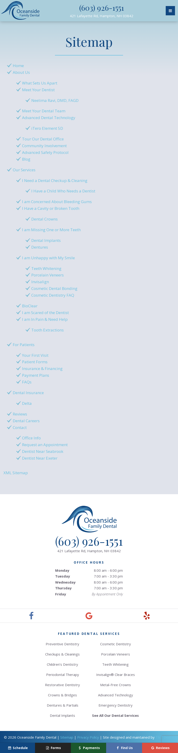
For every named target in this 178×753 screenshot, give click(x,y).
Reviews (20, 414)
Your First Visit (35, 355)
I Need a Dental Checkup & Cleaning (54, 180)
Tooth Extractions (47, 330)
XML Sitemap (15, 472)
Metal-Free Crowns (115, 684)
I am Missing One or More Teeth (51, 229)
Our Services (24, 169)
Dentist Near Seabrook (42, 451)
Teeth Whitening (46, 268)
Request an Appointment (45, 444)
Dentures (39, 247)
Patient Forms (35, 361)
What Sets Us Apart (39, 83)
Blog (26, 159)
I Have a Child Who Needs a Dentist (63, 191)
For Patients (24, 344)
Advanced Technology (115, 695)
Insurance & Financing (42, 368)
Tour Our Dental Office (43, 139)
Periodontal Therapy (62, 674)
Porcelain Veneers (47, 275)
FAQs (27, 382)
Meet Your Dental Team (43, 111)
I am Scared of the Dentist (45, 312)
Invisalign (40, 281)
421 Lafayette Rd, (101, 15)
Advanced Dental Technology (48, 117)
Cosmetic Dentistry (115, 644)
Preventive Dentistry (62, 644)
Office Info (31, 438)
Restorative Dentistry (62, 684)
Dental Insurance (28, 392)
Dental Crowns (44, 219)
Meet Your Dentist (38, 89)
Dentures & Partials (62, 705)
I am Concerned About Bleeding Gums (57, 201)
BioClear (30, 305)
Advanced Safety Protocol (45, 152)
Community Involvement (44, 145)
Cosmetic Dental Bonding (54, 288)
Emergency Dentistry (116, 705)
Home (18, 65)
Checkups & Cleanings (62, 654)
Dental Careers (26, 420)
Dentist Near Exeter (39, 458)
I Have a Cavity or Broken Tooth (50, 208)
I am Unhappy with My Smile (48, 257)
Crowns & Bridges (62, 695)
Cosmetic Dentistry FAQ (52, 295)
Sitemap (66, 737)
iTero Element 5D (47, 128)
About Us (21, 72)
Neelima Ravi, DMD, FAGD (55, 100)
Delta (27, 403)
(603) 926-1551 (101, 7)
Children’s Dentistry (62, 664)
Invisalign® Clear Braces (115, 674)
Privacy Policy (88, 737)
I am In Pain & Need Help (45, 319)
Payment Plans (35, 375)
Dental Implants (46, 240)
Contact (20, 427)
